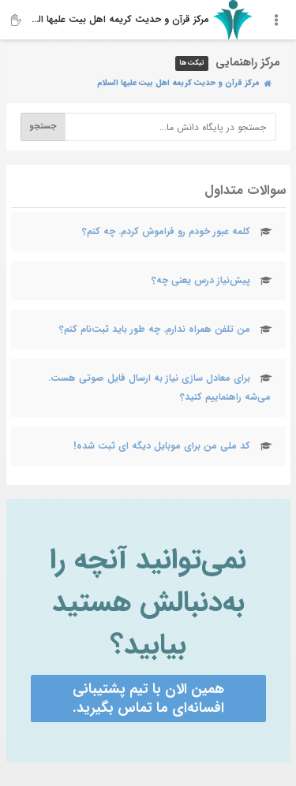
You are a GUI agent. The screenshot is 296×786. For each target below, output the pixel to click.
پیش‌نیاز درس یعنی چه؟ (201, 280)
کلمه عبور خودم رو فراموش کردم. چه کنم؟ (166, 231)
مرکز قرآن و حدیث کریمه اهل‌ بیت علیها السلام (120, 19)
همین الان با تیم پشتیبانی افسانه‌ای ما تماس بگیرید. (148, 698)
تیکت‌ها (191, 63)
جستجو (42, 126)
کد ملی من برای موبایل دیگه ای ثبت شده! (161, 445)
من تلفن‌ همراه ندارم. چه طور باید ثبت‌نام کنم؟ (154, 329)
